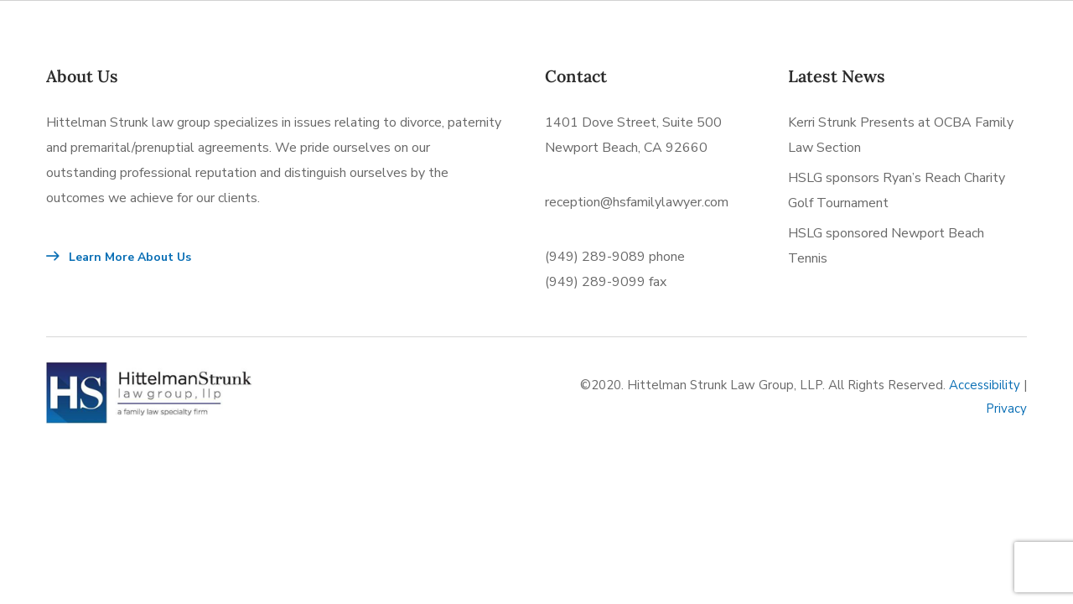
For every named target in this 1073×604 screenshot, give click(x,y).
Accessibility (984, 385)
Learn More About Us (118, 257)
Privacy (1006, 408)
